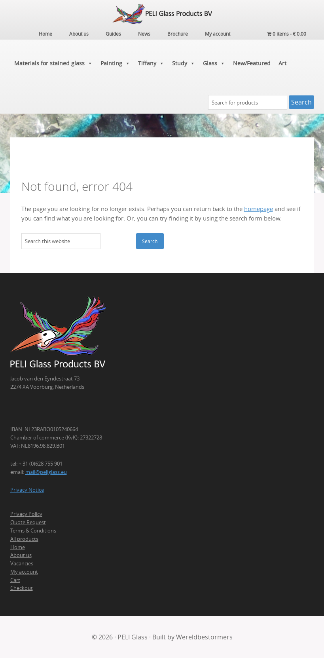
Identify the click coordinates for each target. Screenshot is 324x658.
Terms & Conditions (33, 530)
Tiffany (151, 63)
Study (183, 63)
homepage (258, 209)
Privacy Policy (26, 513)
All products (24, 538)
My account (24, 571)
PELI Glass (132, 637)
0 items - (286, 33)
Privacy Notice (27, 489)
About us (21, 555)
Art (282, 63)
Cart (15, 580)
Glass (214, 63)
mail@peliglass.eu (46, 471)
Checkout (21, 587)
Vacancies (21, 563)
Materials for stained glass (53, 63)
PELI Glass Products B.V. (162, 14)
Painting (115, 63)
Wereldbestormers (204, 637)
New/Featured (252, 63)
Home (17, 547)
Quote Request (28, 522)
